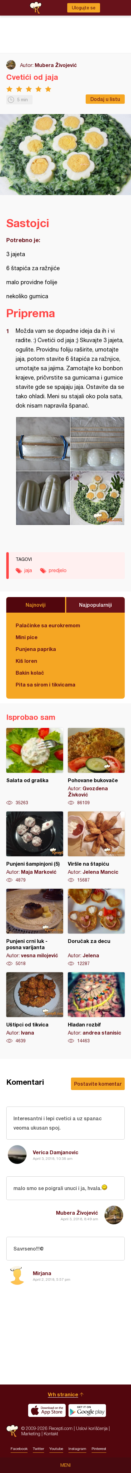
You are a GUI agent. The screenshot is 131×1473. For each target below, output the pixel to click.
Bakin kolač (30, 673)
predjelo (58, 570)
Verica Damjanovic (55, 1152)
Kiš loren (26, 661)
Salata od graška (34, 767)
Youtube (56, 1449)
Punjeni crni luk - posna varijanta (34, 928)
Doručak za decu (96, 928)
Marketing (30, 1433)
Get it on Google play (87, 1410)
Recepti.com (12, 1430)
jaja (28, 570)
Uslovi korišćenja (92, 1428)
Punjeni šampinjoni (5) (34, 847)
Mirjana (42, 1273)
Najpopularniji (95, 605)
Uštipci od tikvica (34, 1008)
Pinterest (99, 1449)
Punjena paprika (36, 649)
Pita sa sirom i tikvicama (45, 684)
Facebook (19, 1449)
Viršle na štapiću (96, 847)
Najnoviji (36, 605)
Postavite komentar (98, 1084)
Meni (65, 1465)
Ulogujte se (83, 7)
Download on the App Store (47, 1410)
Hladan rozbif (96, 1008)
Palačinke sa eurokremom (48, 625)
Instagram (77, 1449)
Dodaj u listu (105, 99)
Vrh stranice (63, 1394)
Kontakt (51, 1433)
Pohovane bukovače (96, 767)
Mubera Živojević (56, 65)
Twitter (38, 1449)
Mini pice (27, 637)
